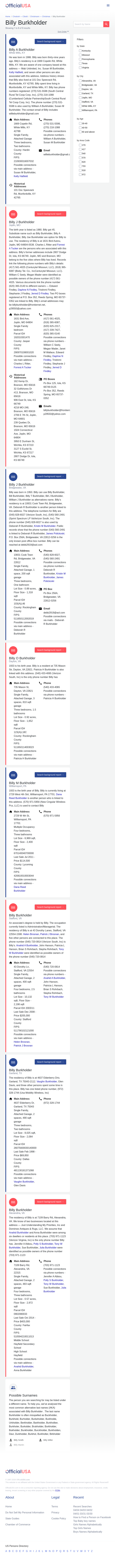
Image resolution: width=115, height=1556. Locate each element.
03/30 (89, 1513)
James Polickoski (55, 533)
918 (84, 170)
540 (84, 153)
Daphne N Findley (27, 289)
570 (84, 157)
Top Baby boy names (84, 1521)
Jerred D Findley (40, 293)
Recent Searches (82, 1506)
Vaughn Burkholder (47, 1081)
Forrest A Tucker (22, 367)
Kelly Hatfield (16, 72)
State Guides (12, 1518)
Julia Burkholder (48, 1247)
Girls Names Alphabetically (87, 1524)
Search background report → (50, 41)
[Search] (88, 24)
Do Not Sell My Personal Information (24, 1512)
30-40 (84, 123)
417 (84, 149)
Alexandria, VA (89, 80)
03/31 (83, 1513)
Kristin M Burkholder (44, 526)
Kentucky (86, 50)
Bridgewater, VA (89, 85)
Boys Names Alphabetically (87, 1531)
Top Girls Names (82, 1528)
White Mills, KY (89, 106)
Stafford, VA (87, 101)
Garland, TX (87, 93)
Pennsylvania (88, 59)
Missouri (86, 55)
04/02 (89, 1510)
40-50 (84, 127)
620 (84, 162)
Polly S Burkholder (43, 1244)
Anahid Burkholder (19, 1232)
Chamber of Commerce (17, 1524)
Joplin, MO (87, 97)
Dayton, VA (87, 89)
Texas (85, 63)
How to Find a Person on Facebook (92, 1517)
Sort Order (62, 31)
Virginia (85, 67)
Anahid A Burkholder (27, 945)
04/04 (76, 1510)
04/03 (83, 1510)
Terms (55, 1506)
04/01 (76, 1513)
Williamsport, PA (89, 110)
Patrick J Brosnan (49, 934)
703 (84, 166)
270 (84, 145)
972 (84, 174)
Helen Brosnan (31, 934)
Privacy (55, 1512)
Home (8, 1506)
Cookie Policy (59, 1518)
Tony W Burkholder (53, 997)
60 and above (88, 132)
